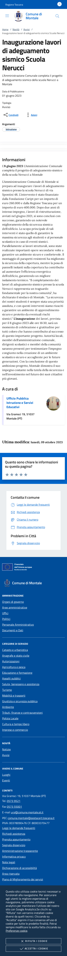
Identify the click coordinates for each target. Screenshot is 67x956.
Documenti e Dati (12, 630)
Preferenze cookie (16, 931)
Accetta (33, 949)
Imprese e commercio (15, 730)
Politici (6, 619)
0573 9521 (13, 801)
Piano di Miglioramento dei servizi (22, 879)
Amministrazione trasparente (20, 851)
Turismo (7, 690)
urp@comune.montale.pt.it (27, 812)
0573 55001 (14, 806)
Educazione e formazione (17, 673)
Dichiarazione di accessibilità (19, 868)
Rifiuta (33, 941)
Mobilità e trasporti (13, 695)
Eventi (6, 780)
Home (5, 29)
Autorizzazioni (10, 661)
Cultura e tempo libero (15, 724)
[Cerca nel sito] (57, 16)
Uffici (5, 613)
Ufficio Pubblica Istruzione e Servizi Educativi (19, 402)
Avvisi (26, 29)
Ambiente (8, 707)
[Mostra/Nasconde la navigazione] (7, 16)
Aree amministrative (14, 607)
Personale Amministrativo (18, 624)
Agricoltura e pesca (13, 667)
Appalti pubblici (11, 678)
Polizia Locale (10, 718)
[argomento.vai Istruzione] (11, 129)
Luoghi (6, 775)
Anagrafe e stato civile (15, 655)
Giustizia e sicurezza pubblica (20, 701)
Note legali (8, 862)
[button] (14, 4)
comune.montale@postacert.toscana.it (31, 818)
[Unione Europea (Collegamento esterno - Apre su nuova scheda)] (33, 568)
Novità (16, 29)
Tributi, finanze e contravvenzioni (22, 712)
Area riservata (10, 873)
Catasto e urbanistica (15, 650)
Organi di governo (13, 602)
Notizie (6, 749)
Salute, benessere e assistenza (20, 684)
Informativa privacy (14, 856)
